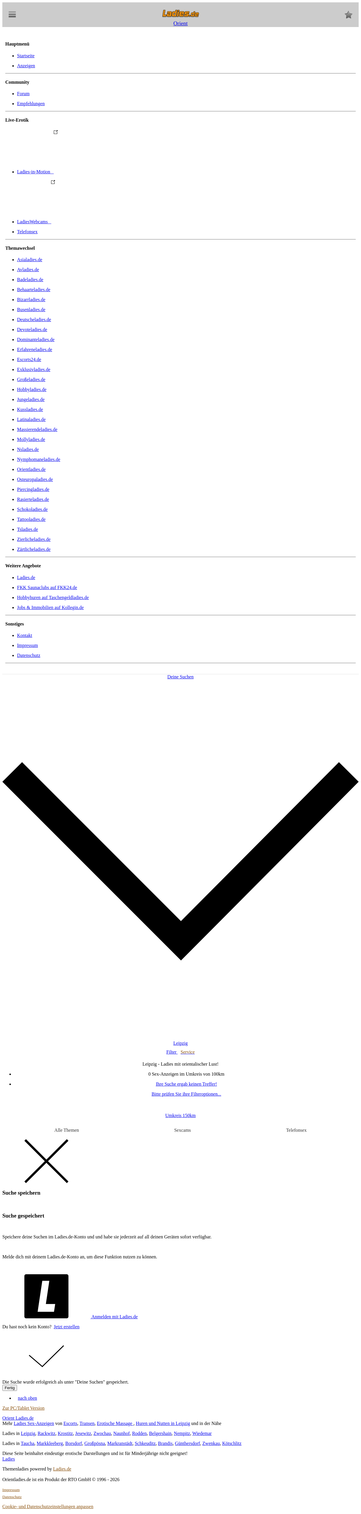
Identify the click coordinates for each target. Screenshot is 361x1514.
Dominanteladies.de (36, 339)
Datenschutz (28, 655)
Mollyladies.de (31, 439)
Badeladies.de (30, 279)
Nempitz (182, 1433)
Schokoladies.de (32, 509)
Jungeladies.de (31, 399)
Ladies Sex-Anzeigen (34, 1423)
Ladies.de (26, 577)
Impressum (27, 645)
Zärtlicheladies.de (34, 549)
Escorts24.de (29, 359)
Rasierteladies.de (33, 499)
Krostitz (65, 1433)
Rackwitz (46, 1433)
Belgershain (160, 1433)
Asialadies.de (29, 259)
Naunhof (121, 1433)
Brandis (165, 1443)
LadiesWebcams (78, 221)
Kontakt (24, 635)
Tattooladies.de (31, 519)
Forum (23, 93)
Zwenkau (211, 1443)
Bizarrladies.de (31, 299)
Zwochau (102, 1433)
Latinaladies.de (31, 419)
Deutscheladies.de (34, 319)
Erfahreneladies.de (34, 349)
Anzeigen (26, 65)
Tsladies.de (27, 529)
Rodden (139, 1433)
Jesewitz (83, 1433)
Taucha (27, 1443)
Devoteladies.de (32, 329)
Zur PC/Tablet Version (23, 1408)
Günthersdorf (187, 1443)
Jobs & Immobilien (50, 607)
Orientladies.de (31, 469)
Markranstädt (119, 1443)
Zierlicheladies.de (34, 539)
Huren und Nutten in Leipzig (163, 1423)
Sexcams (182, 1130)
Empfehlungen (31, 103)
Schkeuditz (145, 1443)
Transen (87, 1423)
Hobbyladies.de (31, 389)
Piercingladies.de (33, 489)
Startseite (26, 55)
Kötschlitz (231, 1443)
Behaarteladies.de (33, 289)
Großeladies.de (31, 379)
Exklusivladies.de (33, 369)
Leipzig (28, 1433)
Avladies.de (28, 269)
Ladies (8, 1458)
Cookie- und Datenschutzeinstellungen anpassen (47, 1506)
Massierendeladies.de (37, 429)
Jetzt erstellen (67, 1326)
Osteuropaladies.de (35, 479)
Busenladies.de (31, 309)
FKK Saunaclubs (47, 587)
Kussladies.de (30, 409)
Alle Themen (66, 1130)
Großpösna (94, 1443)
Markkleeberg (50, 1443)
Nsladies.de (28, 449)
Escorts (70, 1423)
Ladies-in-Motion (79, 171)
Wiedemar (202, 1433)
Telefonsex (27, 231)
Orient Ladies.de (18, 1418)
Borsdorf (73, 1443)
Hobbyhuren (53, 597)
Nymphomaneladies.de (38, 459)
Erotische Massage (115, 1423)
